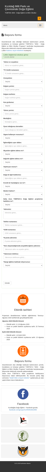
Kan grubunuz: (8, 102)
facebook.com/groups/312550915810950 (23, 410)
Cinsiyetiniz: (7, 78)
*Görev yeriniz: (8, 110)
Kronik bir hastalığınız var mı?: (14, 183)
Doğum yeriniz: (8, 86)
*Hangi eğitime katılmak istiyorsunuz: (16, 262)
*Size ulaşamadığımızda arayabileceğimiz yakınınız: (21, 246)
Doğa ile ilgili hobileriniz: (12, 175)
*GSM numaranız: (9, 230)
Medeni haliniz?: (9, 191)
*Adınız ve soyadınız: (10, 62)
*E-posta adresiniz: (10, 238)
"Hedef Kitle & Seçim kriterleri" (19, 378)
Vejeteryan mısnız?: (10, 167)
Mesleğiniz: (7, 118)
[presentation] (19, 275)
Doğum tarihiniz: (9, 94)
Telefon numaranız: (10, 221)
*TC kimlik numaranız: (11, 70)
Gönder (7, 283)
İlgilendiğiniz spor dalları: (12, 142)
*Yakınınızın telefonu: (11, 254)
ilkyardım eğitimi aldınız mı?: (13, 150)
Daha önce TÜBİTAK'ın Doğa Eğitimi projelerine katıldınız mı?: (23, 200)
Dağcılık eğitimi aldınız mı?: (13, 159)
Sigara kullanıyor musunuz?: (13, 134)
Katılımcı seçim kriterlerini (15, 50)
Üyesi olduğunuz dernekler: (13, 126)
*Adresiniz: (7, 209)
